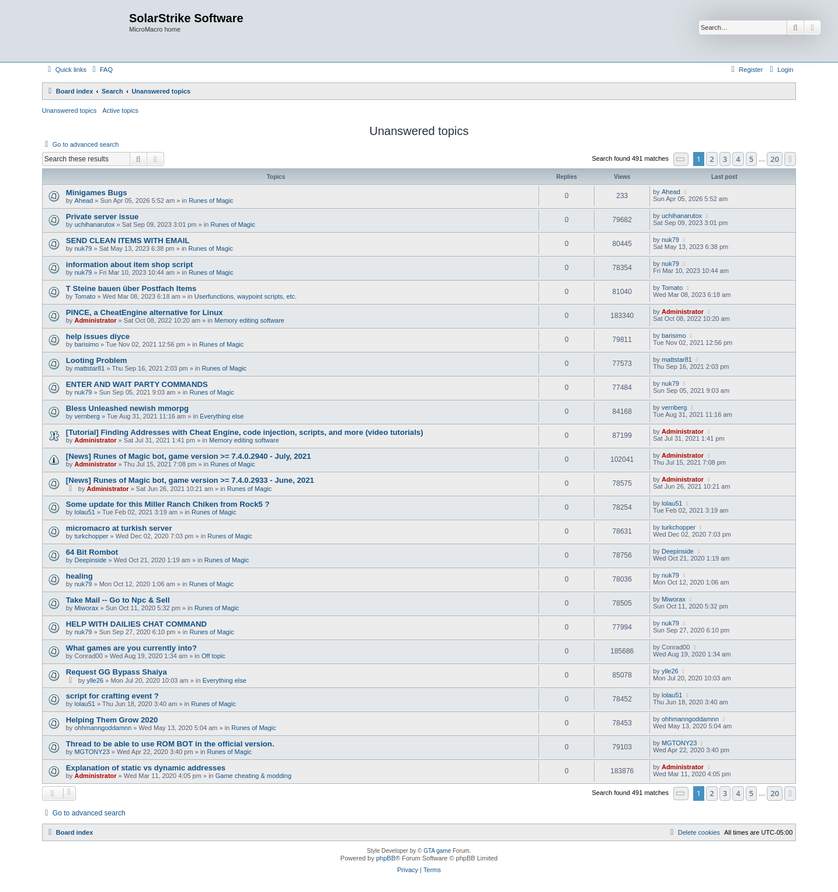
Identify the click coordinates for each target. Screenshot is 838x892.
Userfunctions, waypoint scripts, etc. (245, 296)
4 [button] (738, 159)
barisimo (86, 344)
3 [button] (725, 159)
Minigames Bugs (96, 192)
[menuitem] (101, 70)
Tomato (84, 296)
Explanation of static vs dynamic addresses (145, 767)
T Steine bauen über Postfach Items (131, 288)
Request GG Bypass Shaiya (116, 672)
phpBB (385, 858)
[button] (681, 159)
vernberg (86, 416)
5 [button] (751, 159)
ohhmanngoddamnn (102, 727)
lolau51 (84, 512)
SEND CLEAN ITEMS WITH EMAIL (128, 240)
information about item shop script (129, 264)
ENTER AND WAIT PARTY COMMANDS (137, 384)
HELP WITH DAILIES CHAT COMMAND (136, 624)
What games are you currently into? (131, 648)
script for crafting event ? (112, 696)
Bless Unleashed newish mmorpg (127, 408)
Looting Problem (96, 360)
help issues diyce (98, 336)
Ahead (83, 200)
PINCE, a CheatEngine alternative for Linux (144, 312)
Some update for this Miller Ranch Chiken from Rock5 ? (168, 504)
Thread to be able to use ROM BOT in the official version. (170, 743)
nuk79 (83, 248)
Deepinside (90, 559)
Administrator (95, 320)
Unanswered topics (69, 110)
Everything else (222, 416)
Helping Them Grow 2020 (112, 719)
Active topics (120, 110)
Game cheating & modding (253, 775)
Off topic (213, 655)
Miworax (86, 607)
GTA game (437, 851)
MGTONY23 (91, 751)
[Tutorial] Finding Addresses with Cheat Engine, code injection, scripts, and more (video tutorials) (244, 432)
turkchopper (91, 536)
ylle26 (94, 680)
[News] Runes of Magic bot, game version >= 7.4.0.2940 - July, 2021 (188, 456)
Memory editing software (249, 320)
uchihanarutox (94, 224)
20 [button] (774, 159)
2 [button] (712, 159)
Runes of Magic (211, 200)
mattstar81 (89, 368)
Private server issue (102, 216)
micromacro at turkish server (119, 528)
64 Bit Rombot (92, 552)
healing (79, 576)
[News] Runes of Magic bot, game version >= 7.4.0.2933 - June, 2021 (190, 480)
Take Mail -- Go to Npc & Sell (118, 600)
